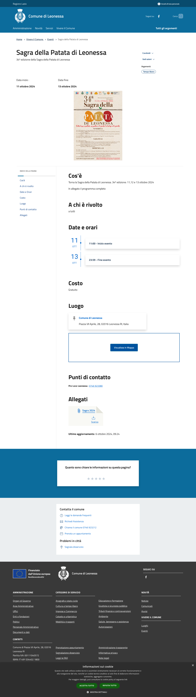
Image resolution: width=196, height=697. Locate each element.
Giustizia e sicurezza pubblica (113, 606)
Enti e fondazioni (21, 616)
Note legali (104, 658)
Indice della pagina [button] (28, 171)
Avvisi (144, 611)
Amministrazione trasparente (113, 647)
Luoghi (144, 625)
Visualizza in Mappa (124, 347)
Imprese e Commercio (66, 611)
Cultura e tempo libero (67, 606)
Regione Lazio (19, 4)
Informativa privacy (108, 652)
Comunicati (147, 606)
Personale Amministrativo (26, 627)
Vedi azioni (148, 59)
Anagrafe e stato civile (67, 601)
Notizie (144, 601)
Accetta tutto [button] (87, 685)
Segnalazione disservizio (68, 652)
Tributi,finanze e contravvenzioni (115, 611)
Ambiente (103, 616)
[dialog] (98, 679)
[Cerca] (179, 16)
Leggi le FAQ (62, 658)
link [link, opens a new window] (125, 679)
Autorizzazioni (106, 627)
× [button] (193, 665)
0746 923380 (96, 386)
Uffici (15, 611)
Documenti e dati (21, 632)
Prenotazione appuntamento (70, 647)
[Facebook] (154, 16)
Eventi (50, 39)
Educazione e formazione (111, 600)
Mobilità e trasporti (65, 621)
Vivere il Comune (35, 39)
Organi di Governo (22, 601)
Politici (16, 621)
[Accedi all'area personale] (168, 3)
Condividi (148, 53)
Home (19, 39)
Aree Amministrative (23, 606)
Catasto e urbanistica (66, 616)
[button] (98, 692)
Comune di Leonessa (90, 318)
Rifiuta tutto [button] (110, 685)
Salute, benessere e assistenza (114, 621)
